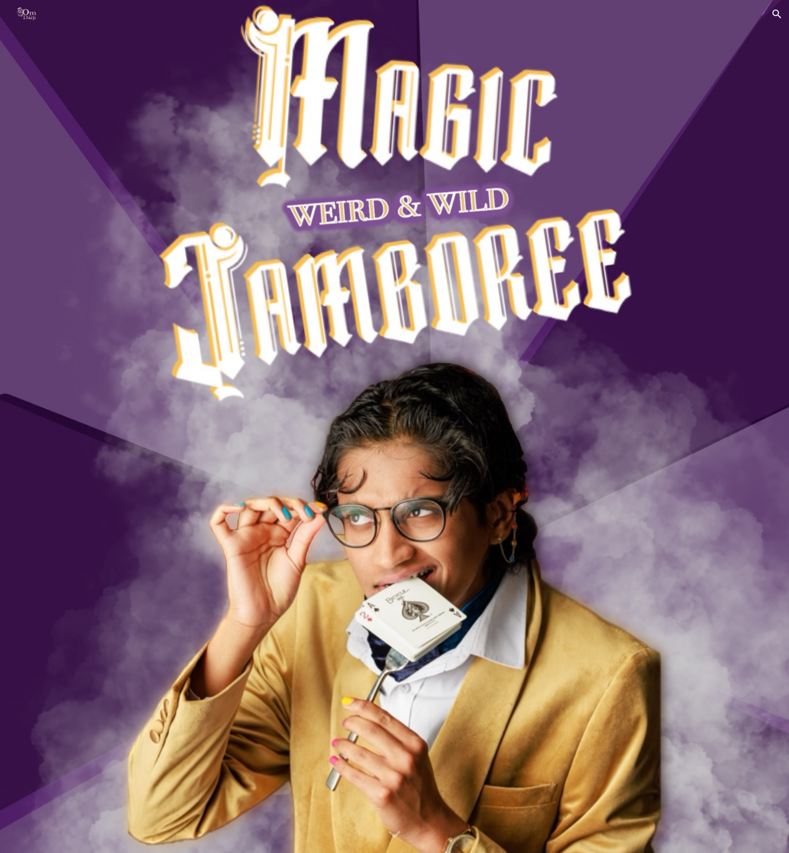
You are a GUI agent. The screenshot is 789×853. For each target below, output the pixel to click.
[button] (777, 14)
